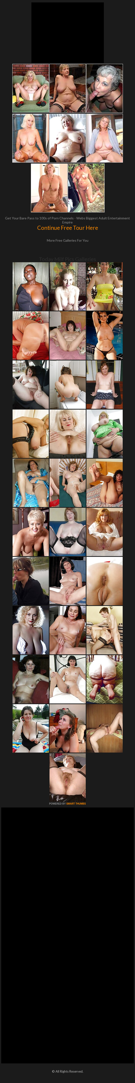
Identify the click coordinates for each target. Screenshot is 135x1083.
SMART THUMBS (76, 803)
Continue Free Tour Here (67, 227)
